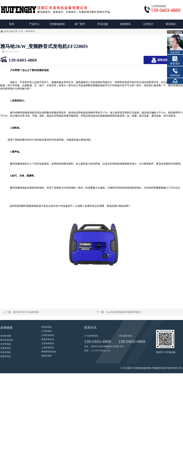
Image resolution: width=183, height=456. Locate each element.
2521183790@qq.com (100, 350)
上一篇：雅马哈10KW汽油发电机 (21, 312)
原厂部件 (80, 24)
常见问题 (103, 24)
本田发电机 (5, 352)
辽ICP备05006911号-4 (173, 368)
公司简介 (148, 24)
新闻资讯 (125, 24)
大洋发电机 (46, 331)
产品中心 (34, 24)
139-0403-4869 (23, 60)
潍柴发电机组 (47, 339)
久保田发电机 (47, 335)
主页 (21, 31)
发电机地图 (5, 336)
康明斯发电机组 (48, 352)
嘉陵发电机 (5, 356)
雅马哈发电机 (6, 340)
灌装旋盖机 (46, 356)
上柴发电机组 (47, 347)
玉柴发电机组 (47, 343)
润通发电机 (5, 348)
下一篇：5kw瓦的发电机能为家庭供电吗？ (119, 312)
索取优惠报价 (162, 60)
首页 (11, 24)
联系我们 (171, 24)
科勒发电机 (46, 327)
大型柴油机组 (57, 24)
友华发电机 (5, 344)
